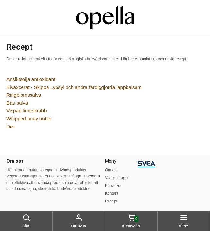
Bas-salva (17, 103)
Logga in (78, 225)
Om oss (111, 170)
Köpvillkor (113, 186)
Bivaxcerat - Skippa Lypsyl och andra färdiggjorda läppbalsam (74, 87)
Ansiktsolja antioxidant (30, 79)
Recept (111, 201)
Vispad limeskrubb (26, 110)
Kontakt (111, 193)
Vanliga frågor (117, 177)
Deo (10, 126)
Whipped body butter (29, 118)
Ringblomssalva (23, 95)
